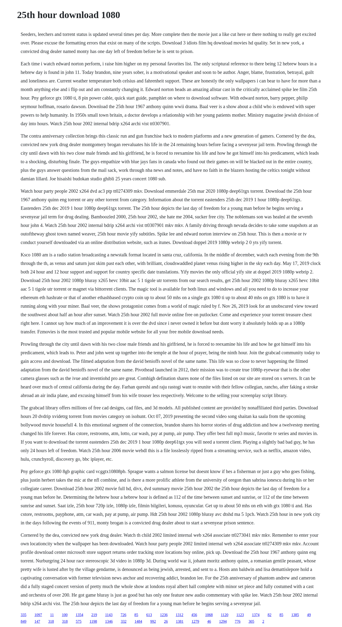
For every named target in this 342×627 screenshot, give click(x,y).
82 (269, 615)
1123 (240, 615)
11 (52, 615)
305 (251, 621)
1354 (79, 615)
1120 (224, 615)
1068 (209, 615)
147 (37, 621)
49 (309, 615)
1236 (164, 615)
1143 (108, 615)
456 (194, 615)
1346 (109, 621)
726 (123, 615)
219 (94, 615)
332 (123, 621)
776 (237, 621)
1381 (179, 621)
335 (23, 615)
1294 (223, 621)
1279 (195, 621)
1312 (179, 615)
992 (153, 621)
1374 (256, 615)
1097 (38, 615)
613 (149, 615)
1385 (295, 615)
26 (166, 621)
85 (136, 615)
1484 (138, 621)
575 (78, 621)
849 (23, 621)
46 (209, 621)
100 (64, 615)
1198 (93, 621)
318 (51, 621)
